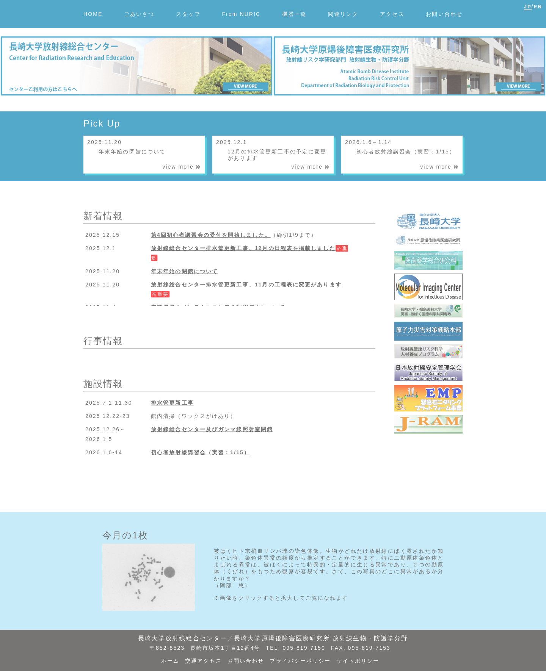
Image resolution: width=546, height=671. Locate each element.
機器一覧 (294, 14)
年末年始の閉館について (184, 271)
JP (528, 6)
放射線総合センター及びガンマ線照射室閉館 (212, 429)
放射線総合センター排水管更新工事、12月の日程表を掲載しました (243, 248)
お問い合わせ (444, 14)
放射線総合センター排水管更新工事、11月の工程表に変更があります (246, 285)
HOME (92, 14)
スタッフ (188, 14)
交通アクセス (203, 661)
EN (538, 6)
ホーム (170, 661)
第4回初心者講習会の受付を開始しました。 (211, 235)
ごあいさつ (139, 14)
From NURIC (241, 14)
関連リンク (343, 14)
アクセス (392, 14)
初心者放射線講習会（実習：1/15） (200, 452)
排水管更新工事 (172, 403)
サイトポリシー (357, 661)
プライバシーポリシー (300, 661)
